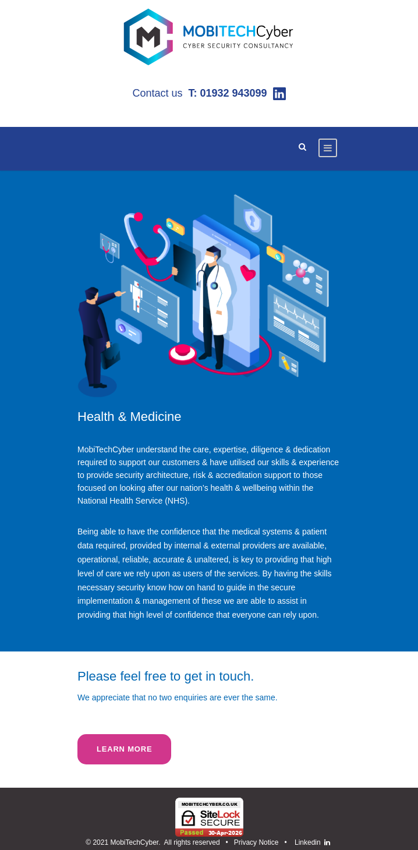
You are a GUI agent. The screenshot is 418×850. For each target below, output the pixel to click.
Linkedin (309, 842)
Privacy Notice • (262, 842)
